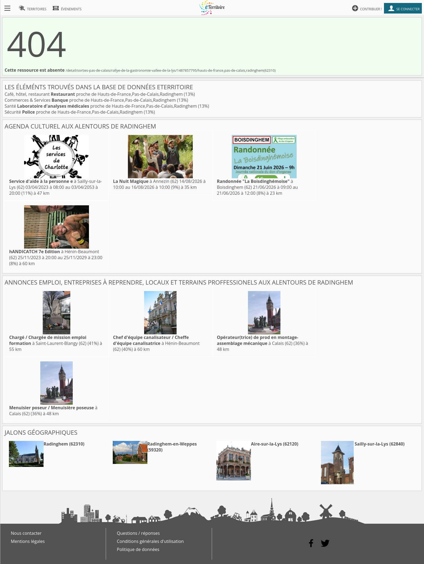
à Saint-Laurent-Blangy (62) (47, 340)
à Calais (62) (257, 340)
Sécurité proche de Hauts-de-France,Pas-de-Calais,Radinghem (74, 112)
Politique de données (138, 549)
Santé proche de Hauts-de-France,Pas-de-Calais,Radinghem (101, 106)
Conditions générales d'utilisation (150, 541)
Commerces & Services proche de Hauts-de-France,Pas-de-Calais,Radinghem (91, 100)
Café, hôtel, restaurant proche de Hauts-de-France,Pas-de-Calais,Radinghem (94, 94)
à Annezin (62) (145, 181)
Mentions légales (28, 541)
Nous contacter (26, 533)
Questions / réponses (138, 533)
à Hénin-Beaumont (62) (156, 343)
